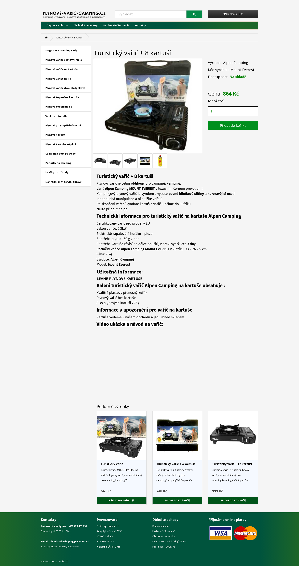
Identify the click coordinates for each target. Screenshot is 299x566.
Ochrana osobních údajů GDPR (169, 541)
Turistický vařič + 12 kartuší (232, 464)
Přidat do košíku (233, 125)
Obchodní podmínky (85, 25)
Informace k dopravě (163, 546)
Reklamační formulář (116, 25)
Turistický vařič (112, 464)
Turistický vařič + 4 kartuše (175, 464)
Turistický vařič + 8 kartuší (69, 37)
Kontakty (140, 25)
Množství (215, 100)
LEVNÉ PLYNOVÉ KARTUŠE (119, 278)
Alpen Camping (235, 62)
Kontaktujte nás (160, 526)
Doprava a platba (57, 25)
